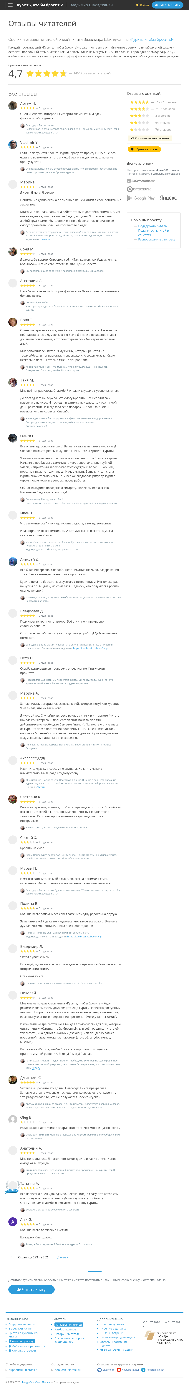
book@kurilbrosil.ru (68, 1370)
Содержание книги (22, 1324)
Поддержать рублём (152, 226)
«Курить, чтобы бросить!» (152, 39)
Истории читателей (67, 1334)
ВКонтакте (106, 1369)
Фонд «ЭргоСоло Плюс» (35, 1382)
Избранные (144, 149)
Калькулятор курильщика (117, 1337)
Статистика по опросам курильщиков (70, 1339)
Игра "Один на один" (116, 1349)
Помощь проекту (22, 1341)
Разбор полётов (65, 1329)
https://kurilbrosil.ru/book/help (90, 648)
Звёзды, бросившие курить (114, 1343)
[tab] (154, 102)
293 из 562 (33, 1257)
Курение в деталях (113, 1328)
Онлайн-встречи (111, 1333)
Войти (142, 5)
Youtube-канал (128, 1369)
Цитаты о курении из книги (23, 1334)
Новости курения (112, 1324)
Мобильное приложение (27, 1346)
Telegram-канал (152, 1369)
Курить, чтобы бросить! (40, 4)
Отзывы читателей (69, 1324)
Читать (167, 5)
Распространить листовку (156, 239)
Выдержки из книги (22, 1328)
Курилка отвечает (22, 1350)
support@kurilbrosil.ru (23, 1370)
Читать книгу (31, 1289)
